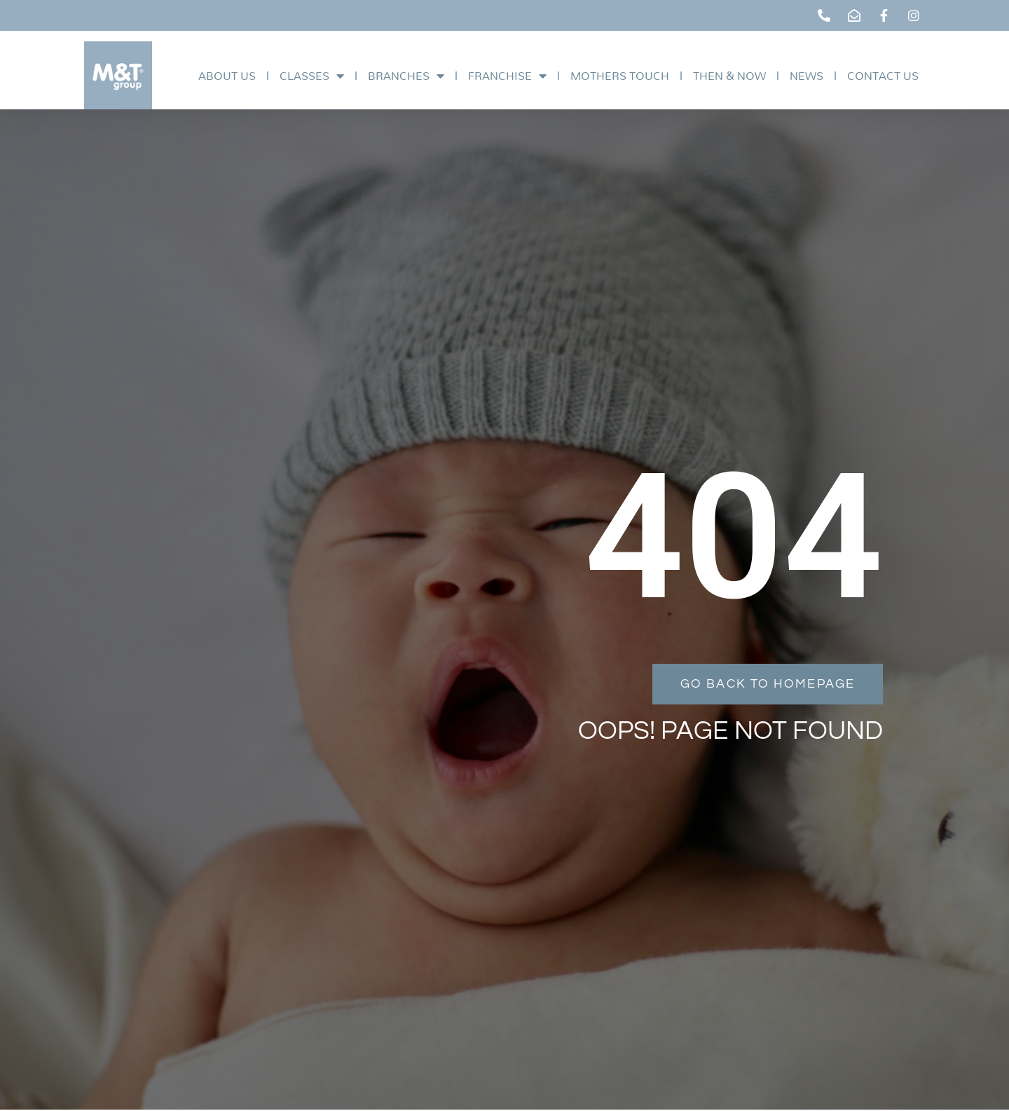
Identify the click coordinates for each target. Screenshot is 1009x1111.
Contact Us (883, 75)
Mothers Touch (619, 75)
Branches (406, 76)
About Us (227, 75)
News (806, 75)
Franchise (507, 76)
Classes (312, 76)
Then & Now (729, 75)
